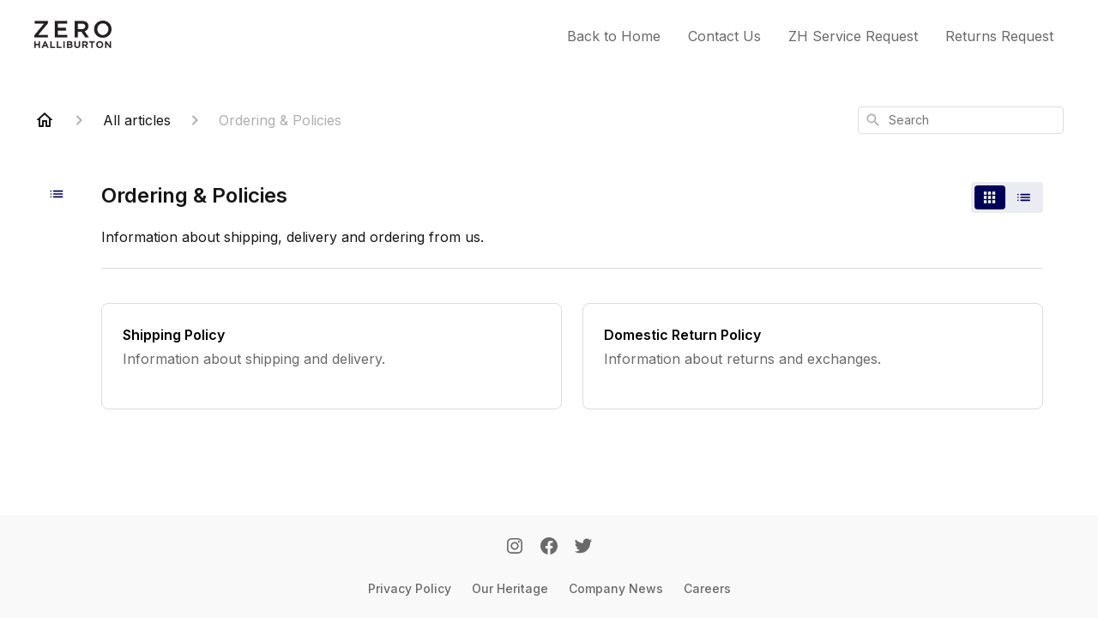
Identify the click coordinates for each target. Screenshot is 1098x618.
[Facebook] (549, 548)
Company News (616, 588)
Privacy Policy (409, 588)
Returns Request (999, 36)
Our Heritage (510, 588)
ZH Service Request (853, 36)
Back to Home (614, 36)
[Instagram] (514, 548)
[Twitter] (583, 548)
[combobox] (961, 120)
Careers (707, 588)
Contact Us (724, 36)
